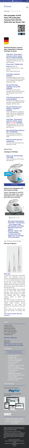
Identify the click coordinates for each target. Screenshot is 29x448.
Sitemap (14, 442)
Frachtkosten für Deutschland (15, 345)
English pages (7, 11)
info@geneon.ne (17, 421)
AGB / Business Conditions (11, 343)
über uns (14, 337)
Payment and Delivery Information (10, 429)
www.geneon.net (9, 421)
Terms (13, 439)
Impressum (7, 342)
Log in (14, 445)
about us (7, 337)
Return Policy (17, 439)
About (10, 439)
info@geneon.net (18, 1)
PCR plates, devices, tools (16, 11)
